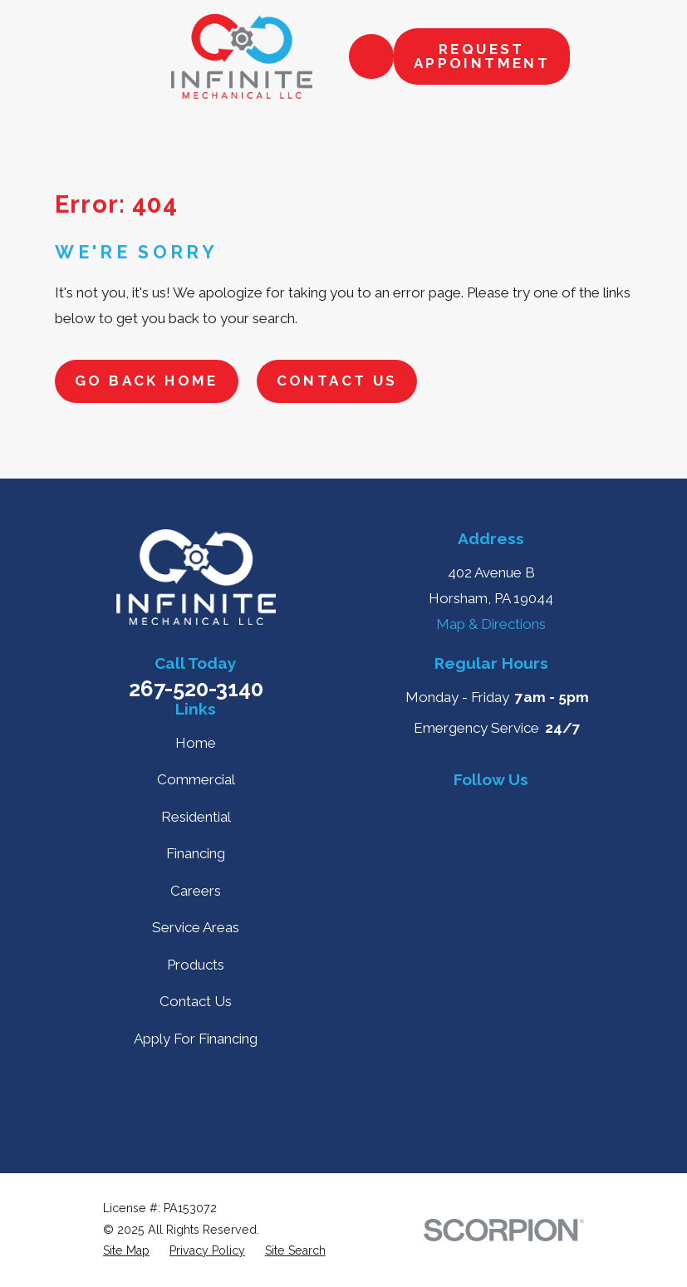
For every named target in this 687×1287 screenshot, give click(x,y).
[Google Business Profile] (414, 811)
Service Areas (195, 927)
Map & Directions (491, 624)
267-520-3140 (196, 688)
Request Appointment (482, 56)
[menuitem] (126, 1251)
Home (195, 742)
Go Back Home (146, 380)
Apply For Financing (196, 1038)
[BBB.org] (529, 811)
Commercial (196, 779)
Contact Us (337, 380)
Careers (195, 890)
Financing (195, 853)
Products (195, 964)
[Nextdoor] (567, 811)
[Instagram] (491, 849)
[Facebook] (491, 811)
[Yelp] (453, 811)
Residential (196, 816)
